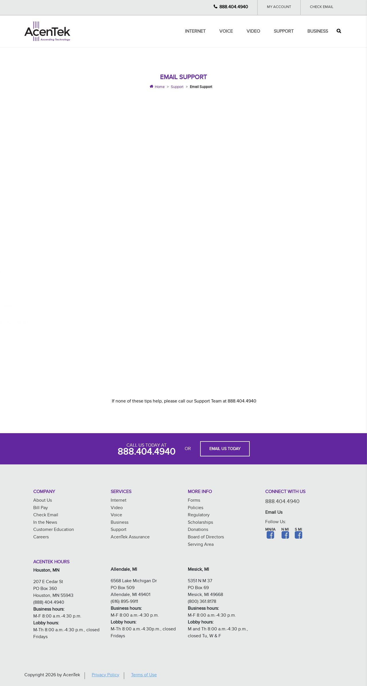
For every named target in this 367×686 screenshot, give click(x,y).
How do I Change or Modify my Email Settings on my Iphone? (141, 256)
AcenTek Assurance (130, 538)
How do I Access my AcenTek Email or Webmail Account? (137, 121)
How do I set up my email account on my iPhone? (128, 154)
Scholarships (200, 523)
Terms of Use (144, 676)
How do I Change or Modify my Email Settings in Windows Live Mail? (150, 307)
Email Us (273, 513)
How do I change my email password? (115, 137)
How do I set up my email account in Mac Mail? (126, 239)
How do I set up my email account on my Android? (129, 171)
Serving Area (201, 545)
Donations (198, 530)
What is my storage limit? (101, 374)
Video (253, 32)
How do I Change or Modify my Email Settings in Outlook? (138, 340)
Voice (226, 32)
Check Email (321, 7)
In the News (45, 523)
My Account (279, 7)
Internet (195, 32)
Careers (41, 538)
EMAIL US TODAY (225, 449)
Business (317, 32)
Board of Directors (206, 538)
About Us (42, 501)
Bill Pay (40, 508)
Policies (195, 508)
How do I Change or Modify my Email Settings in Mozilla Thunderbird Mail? (156, 323)
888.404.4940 (233, 8)
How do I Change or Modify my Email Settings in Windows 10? (142, 290)
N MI (285, 530)
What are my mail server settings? (110, 357)
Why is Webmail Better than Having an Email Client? (131, 104)
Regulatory (199, 516)
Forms (194, 501)
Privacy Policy (105, 676)
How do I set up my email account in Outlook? (124, 222)
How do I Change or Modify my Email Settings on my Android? (143, 273)
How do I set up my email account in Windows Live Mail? (136, 205)
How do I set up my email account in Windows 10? (129, 188)
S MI (298, 530)
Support (284, 32)
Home (160, 87)
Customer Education (53, 530)
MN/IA (270, 530)
